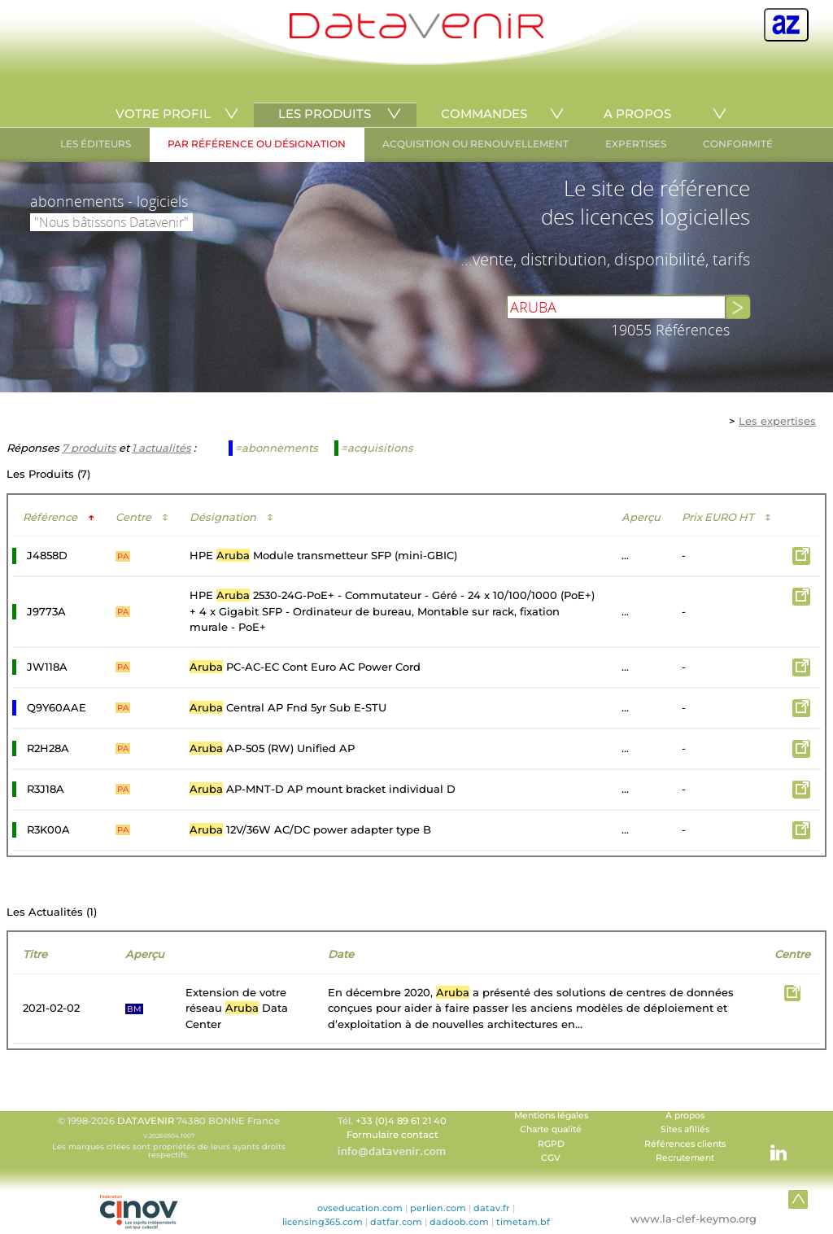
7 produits (89, 447)
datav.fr (491, 1208)
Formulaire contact (392, 1134)
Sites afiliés (685, 1129)
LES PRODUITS (324, 113)
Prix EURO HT (726, 516)
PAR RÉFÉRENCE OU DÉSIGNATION (257, 144)
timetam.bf (523, 1221)
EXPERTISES (635, 144)
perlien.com (438, 1208)
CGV (550, 1158)
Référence (58, 516)
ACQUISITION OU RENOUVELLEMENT (475, 144)
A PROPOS (637, 113)
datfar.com (396, 1221)
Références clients (685, 1144)
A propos (684, 1115)
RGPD (551, 1144)
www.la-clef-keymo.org (693, 1218)
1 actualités (161, 447)
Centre (142, 516)
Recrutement (685, 1158)
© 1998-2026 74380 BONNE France (168, 1137)
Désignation (231, 516)
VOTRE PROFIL (163, 113)
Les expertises (777, 420)
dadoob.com (459, 1221)
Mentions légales (551, 1115)
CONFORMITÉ (738, 144)
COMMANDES (484, 113)
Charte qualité (551, 1129)
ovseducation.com (360, 1208)
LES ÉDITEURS (95, 144)
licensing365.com (322, 1221)
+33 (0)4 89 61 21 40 (401, 1121)
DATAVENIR (145, 1121)
